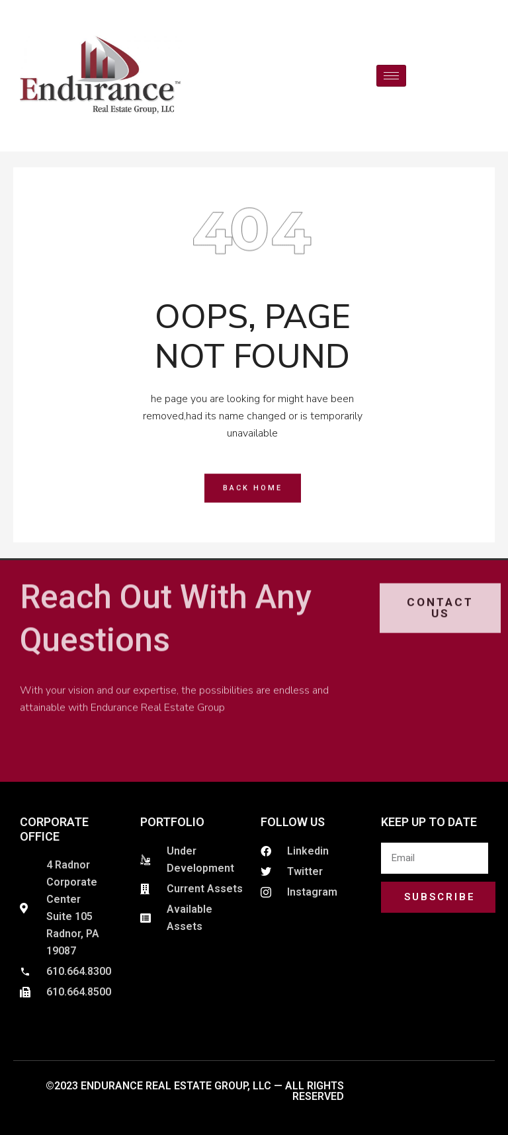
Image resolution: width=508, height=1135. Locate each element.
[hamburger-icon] (391, 76)
